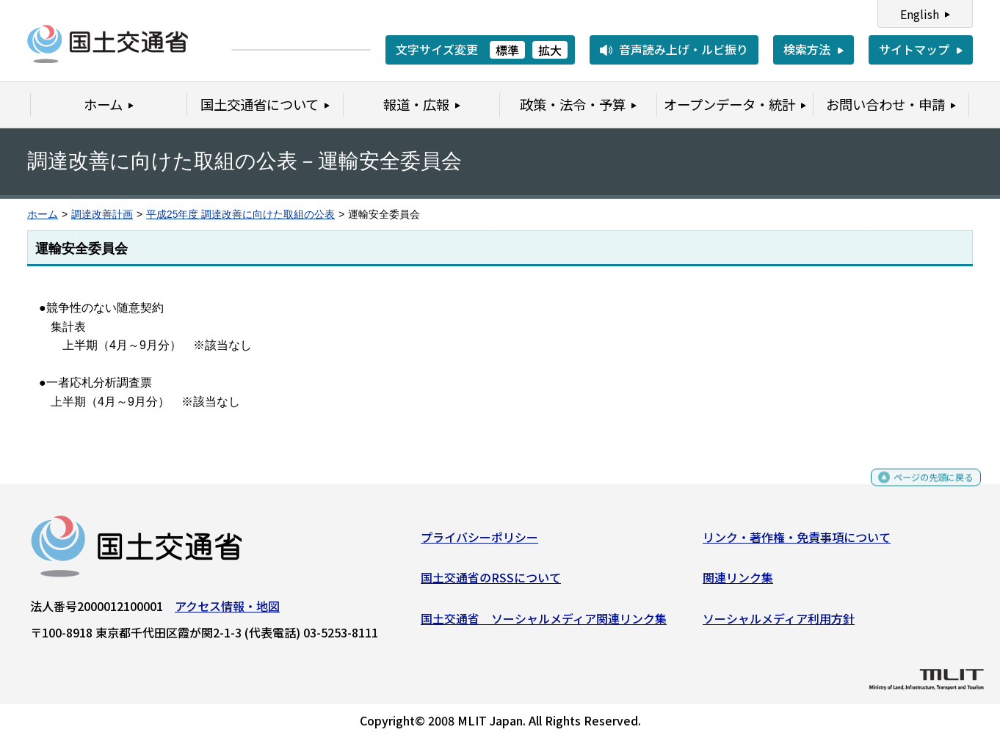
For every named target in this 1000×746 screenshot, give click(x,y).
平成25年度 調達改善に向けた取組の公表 (240, 214)
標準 (507, 50)
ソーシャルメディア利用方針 (779, 623)
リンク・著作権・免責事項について (797, 542)
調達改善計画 (102, 214)
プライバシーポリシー (479, 542)
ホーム (42, 214)
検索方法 (806, 49)
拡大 (550, 50)
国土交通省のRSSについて (491, 583)
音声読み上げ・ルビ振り (683, 49)
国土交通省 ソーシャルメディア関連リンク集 (544, 623)
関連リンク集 (738, 583)
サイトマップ (914, 49)
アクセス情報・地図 (227, 611)
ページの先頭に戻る (921, 489)
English (919, 14)
